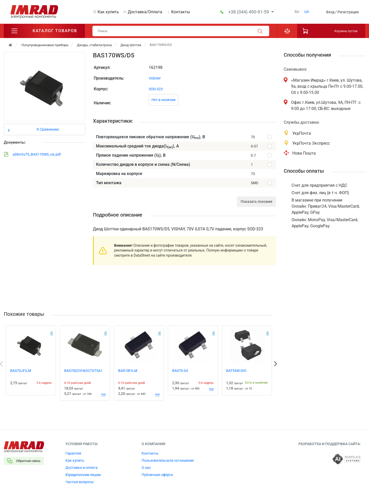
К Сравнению (48, 130)
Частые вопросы (79, 482)
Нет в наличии (163, 100)
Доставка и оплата (81, 468)
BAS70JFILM (20, 371)
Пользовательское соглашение (168, 461)
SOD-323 (156, 89)
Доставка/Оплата (145, 11)
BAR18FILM (127, 371)
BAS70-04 (180, 371)
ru (297, 12)
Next (275, 364)
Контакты (180, 11)
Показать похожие (256, 202)
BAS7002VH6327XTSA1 (83, 371)
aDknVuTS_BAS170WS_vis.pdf (32, 154)
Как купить (108, 11)
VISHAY (155, 79)
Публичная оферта (157, 475)
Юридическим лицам (83, 475)
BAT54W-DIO (236, 371)
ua (306, 12)
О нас (146, 468)
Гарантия (73, 454)
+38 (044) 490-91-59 (249, 12)
